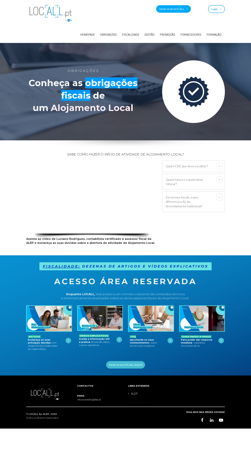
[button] (219, 166)
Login (216, 8)
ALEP (133, 394)
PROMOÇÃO (167, 34)
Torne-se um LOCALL (173, 8)
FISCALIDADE (130, 34)
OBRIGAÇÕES (108, 34)
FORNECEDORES (190, 34)
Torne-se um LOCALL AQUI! (126, 364)
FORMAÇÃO (214, 34)
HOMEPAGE (87, 34)
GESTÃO (149, 34)
